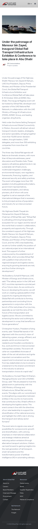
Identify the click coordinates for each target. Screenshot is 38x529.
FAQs (22, 493)
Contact (5, 499)
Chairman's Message (9, 493)
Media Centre (24, 483)
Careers (5, 486)
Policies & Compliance (27, 499)
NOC (21, 496)
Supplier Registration (27, 490)
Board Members (8, 490)
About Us (6, 483)
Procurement (7, 496)
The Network (15, 509)
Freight (13, 513)
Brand (22, 486)
